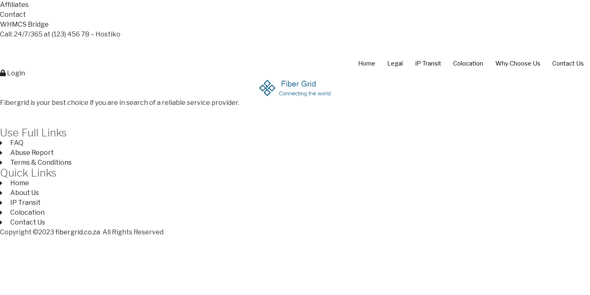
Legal (394, 63)
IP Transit (427, 63)
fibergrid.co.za (78, 232)
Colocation (468, 63)
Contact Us (568, 63)
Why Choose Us (517, 63)
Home (364, 63)
